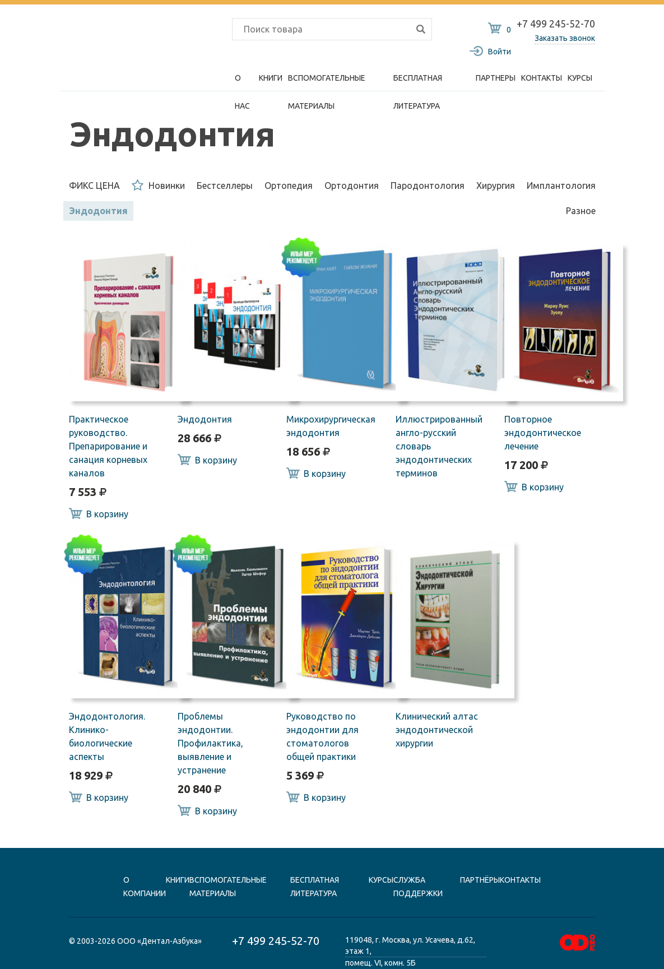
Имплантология (561, 185)
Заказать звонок (565, 38)
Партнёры (480, 879)
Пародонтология (428, 185)
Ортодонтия (351, 185)
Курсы (580, 77)
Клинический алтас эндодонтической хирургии (437, 729)
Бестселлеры (225, 185)
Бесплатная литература (417, 82)
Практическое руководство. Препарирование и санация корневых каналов (108, 446)
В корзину (98, 513)
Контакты (541, 77)
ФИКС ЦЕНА (94, 185)
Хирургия (495, 185)
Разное (581, 211)
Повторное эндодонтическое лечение (542, 432)
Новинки (158, 185)
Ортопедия (288, 185)
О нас (242, 82)
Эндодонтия (98, 211)
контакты (520, 879)
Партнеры (496, 77)
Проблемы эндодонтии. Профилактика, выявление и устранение (210, 743)
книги (177, 879)
